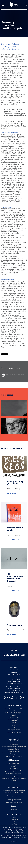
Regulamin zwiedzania (14, 751)
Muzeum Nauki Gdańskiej (14, 770)
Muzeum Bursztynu (14, 763)
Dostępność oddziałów (14, 749)
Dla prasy (14, 731)
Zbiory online (14, 809)
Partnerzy (14, 720)
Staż (14, 727)
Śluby (14, 821)
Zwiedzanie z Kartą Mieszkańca (14, 748)
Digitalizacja (14, 824)
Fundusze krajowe (14, 717)
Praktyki (14, 726)
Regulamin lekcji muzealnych (14, 802)
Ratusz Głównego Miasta (14, 765)
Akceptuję (14, 842)
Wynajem (14, 817)
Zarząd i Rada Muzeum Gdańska (14, 709)
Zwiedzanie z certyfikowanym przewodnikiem (14, 746)
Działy (14, 715)
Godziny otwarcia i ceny (14, 743)
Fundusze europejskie (14, 719)
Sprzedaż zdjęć (14, 819)
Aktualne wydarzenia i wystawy (14, 756)
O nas (14, 710)
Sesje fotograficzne (14, 823)
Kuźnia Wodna (14, 777)
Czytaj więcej (12, 493)
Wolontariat (14, 724)
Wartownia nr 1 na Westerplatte (14, 773)
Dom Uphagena (14, 768)
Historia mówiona (14, 811)
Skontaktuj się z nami (14, 714)
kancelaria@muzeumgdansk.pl (14, 683)
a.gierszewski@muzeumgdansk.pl (14, 692)
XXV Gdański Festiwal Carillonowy (14, 792)
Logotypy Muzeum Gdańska (14, 732)
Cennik (14, 801)
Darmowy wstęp (14, 744)
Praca (14, 722)
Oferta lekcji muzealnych (14, 799)
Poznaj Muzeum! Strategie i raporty (14, 712)
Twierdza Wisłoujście (14, 775)
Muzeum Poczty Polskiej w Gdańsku (14, 772)
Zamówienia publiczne (14, 729)
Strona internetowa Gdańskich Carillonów (14, 790)
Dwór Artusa (14, 766)
